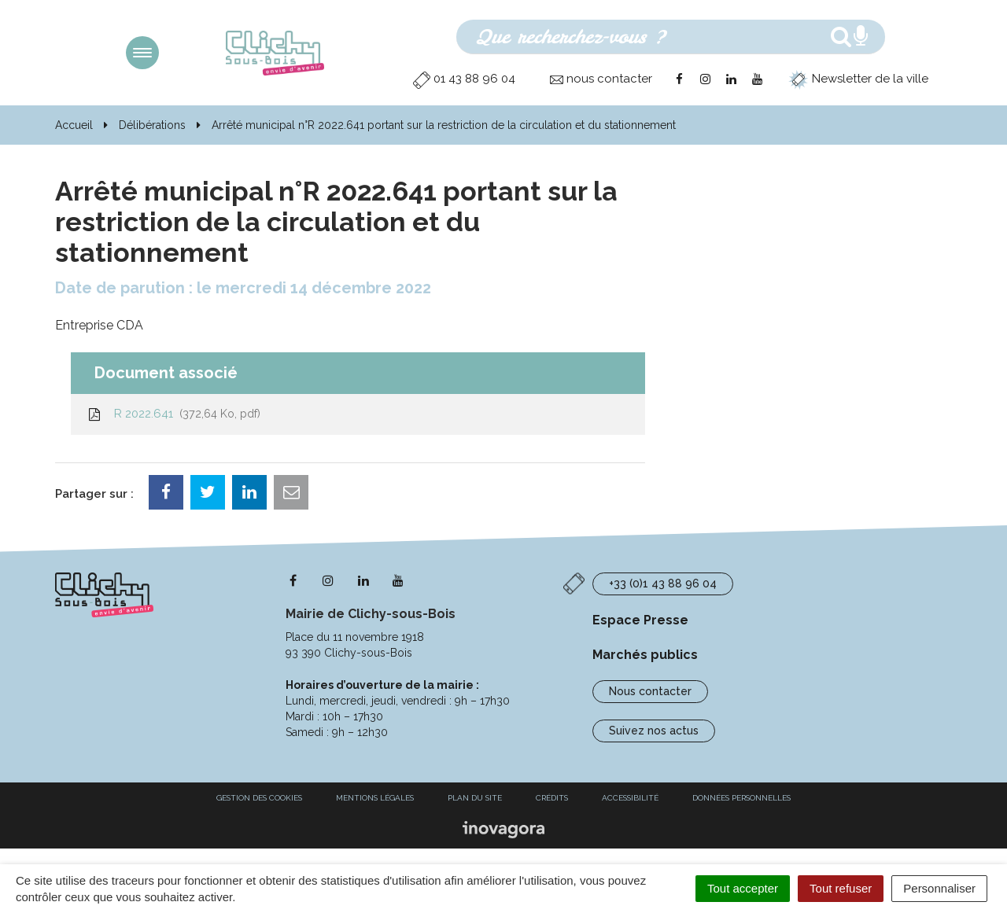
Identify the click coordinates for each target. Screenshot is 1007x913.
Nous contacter (650, 691)
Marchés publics (645, 654)
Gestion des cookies (259, 797)
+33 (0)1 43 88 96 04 (663, 583)
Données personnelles (741, 797)
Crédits (552, 797)
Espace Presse (640, 620)
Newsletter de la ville (858, 79)
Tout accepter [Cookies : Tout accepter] (742, 888)
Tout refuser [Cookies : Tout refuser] (841, 888)
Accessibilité (630, 797)
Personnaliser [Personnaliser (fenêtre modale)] (939, 888)
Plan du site (475, 797)
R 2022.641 (173, 414)
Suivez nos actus (654, 730)
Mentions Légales (375, 797)
